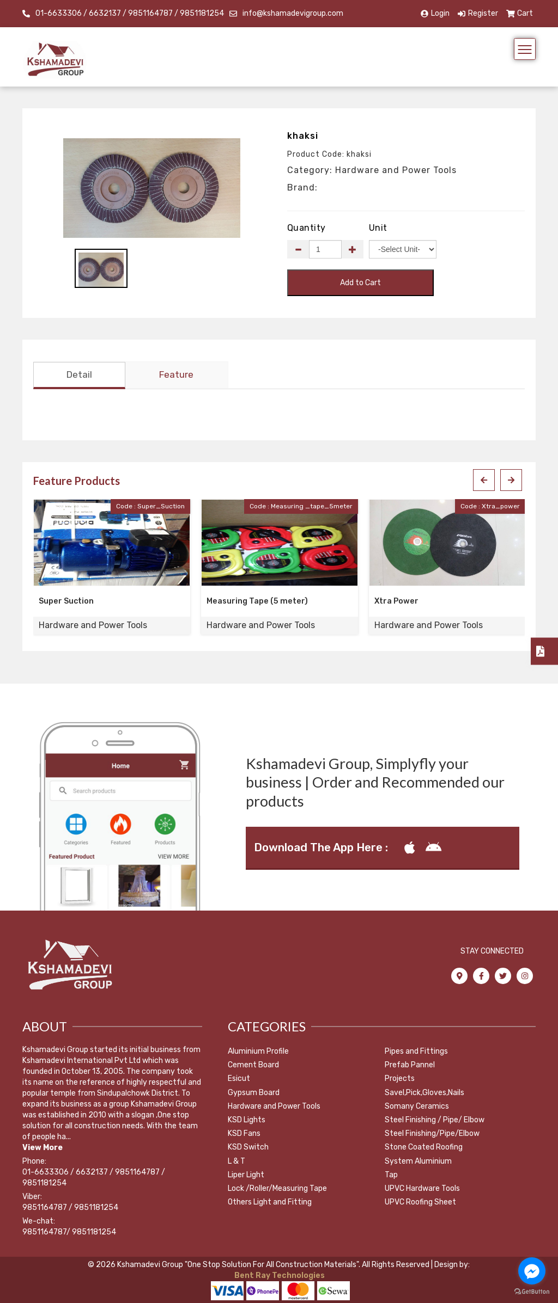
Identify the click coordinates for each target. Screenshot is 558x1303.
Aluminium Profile (258, 1051)
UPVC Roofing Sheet (420, 1202)
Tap (391, 1174)
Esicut (239, 1079)
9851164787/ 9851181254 (69, 1232)
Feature (176, 375)
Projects (400, 1079)
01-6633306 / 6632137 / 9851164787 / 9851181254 (129, 13)
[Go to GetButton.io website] (531, 1291)
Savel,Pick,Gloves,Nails (424, 1092)
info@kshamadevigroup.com (292, 13)
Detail (79, 375)
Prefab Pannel (410, 1065)
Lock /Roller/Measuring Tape (277, 1188)
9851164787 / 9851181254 (70, 1207)
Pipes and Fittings (416, 1051)
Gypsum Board (254, 1092)
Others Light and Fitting (270, 1202)
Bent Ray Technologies (279, 1275)
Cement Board (253, 1065)
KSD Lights (246, 1119)
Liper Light (246, 1174)
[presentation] (484, 480)
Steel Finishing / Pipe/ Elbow (434, 1119)
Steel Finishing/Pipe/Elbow (432, 1134)
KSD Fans (244, 1134)
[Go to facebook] (531, 1270)
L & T (236, 1161)
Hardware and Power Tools (274, 1106)
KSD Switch (248, 1147)
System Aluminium (418, 1161)
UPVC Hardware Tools (422, 1188)
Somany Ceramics (417, 1106)
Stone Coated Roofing (424, 1147)
